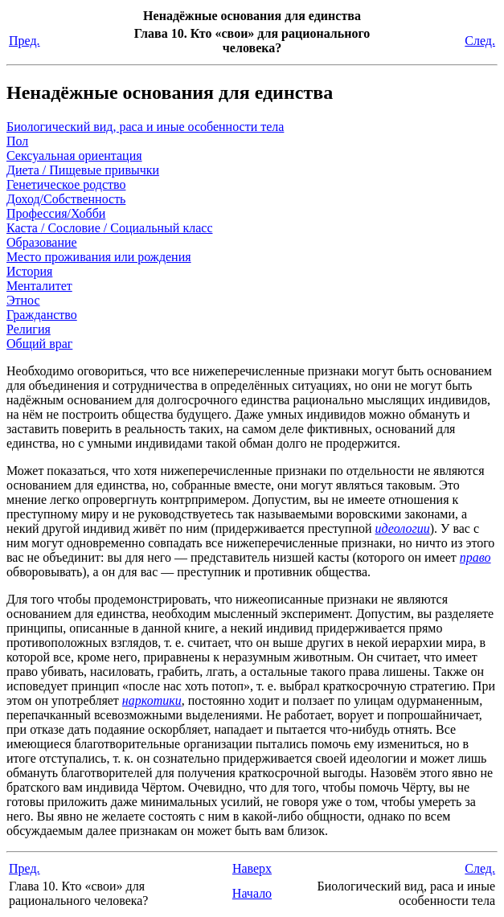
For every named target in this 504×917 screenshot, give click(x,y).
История (29, 271)
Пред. (24, 40)
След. (480, 40)
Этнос (23, 300)
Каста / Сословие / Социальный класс (109, 228)
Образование (41, 242)
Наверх (252, 868)
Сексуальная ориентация (74, 155)
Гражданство (41, 314)
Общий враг (39, 343)
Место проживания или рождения (98, 257)
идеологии (402, 528)
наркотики (152, 700)
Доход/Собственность (65, 199)
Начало (252, 893)
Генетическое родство (65, 184)
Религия (28, 329)
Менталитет (39, 286)
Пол (17, 141)
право (475, 557)
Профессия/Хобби (55, 213)
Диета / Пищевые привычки (82, 170)
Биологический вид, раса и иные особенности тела (145, 126)
